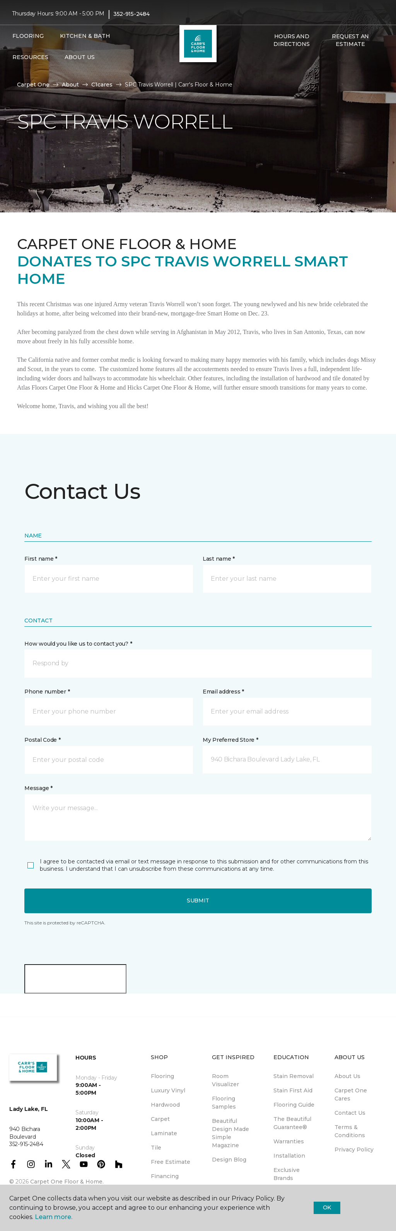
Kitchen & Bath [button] (85, 35)
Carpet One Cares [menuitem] (351, 1094)
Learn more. (53, 1217)
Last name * (219, 558)
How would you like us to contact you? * (78, 643)
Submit (198, 900)
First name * (40, 558)
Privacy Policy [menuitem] (354, 1149)
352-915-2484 (131, 13)
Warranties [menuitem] (288, 1141)
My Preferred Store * (230, 740)
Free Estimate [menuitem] (170, 1161)
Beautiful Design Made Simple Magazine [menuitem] (230, 1133)
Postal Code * (42, 740)
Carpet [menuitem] (160, 1119)
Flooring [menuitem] (162, 1076)
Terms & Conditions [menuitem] (350, 1131)
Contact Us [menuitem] (350, 1112)
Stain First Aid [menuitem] (292, 1090)
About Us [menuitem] (347, 1076)
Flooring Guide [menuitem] (293, 1104)
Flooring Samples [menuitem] (224, 1102)
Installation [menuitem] (289, 1155)
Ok (327, 1207)
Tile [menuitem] (156, 1147)
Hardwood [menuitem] (165, 1104)
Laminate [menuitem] (164, 1133)
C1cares (102, 84)
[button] (268, 60)
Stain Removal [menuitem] (293, 1076)
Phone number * (47, 691)
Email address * (223, 691)
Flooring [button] (28, 35)
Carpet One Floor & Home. (67, 1181)
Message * (38, 788)
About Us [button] (80, 57)
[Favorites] (277, 60)
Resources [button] (30, 57)
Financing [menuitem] (165, 1176)
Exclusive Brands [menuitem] (286, 1174)
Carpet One (33, 84)
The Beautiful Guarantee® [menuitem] (292, 1123)
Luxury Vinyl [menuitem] (168, 1090)
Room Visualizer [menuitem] (225, 1080)
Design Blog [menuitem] (229, 1159)
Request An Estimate (350, 40)
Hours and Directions (291, 40)
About (70, 84)
